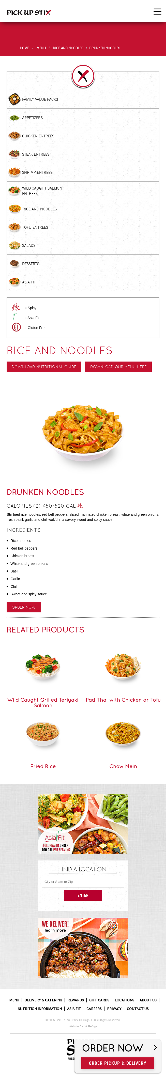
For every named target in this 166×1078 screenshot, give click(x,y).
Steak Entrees (35, 154)
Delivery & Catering (43, 1000)
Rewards (75, 1000)
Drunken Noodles (104, 48)
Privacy (114, 1009)
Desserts (30, 264)
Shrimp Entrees (37, 172)
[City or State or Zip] (83, 881)
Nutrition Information (40, 1009)
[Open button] (155, 1048)
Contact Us (138, 1009)
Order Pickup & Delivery (117, 1063)
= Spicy (30, 308)
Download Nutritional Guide (44, 367)
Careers (94, 1009)
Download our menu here (118, 367)
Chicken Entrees (38, 136)
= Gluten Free (36, 328)
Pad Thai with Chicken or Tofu (123, 700)
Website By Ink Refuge (83, 1026)
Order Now (24, 607)
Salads (28, 245)
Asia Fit (29, 282)
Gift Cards (99, 1000)
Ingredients (23, 530)
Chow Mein (123, 766)
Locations (124, 1000)
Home (24, 48)
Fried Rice (43, 766)
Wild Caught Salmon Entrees (42, 191)
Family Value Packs (40, 99)
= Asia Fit (32, 318)
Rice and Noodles (68, 48)
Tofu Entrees (35, 227)
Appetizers (32, 118)
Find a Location (83, 870)
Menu (41, 48)
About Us (148, 1000)
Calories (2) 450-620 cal (45, 506)
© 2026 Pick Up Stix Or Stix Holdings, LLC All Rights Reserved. (83, 1020)
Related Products (45, 629)
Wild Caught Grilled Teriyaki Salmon (43, 702)
